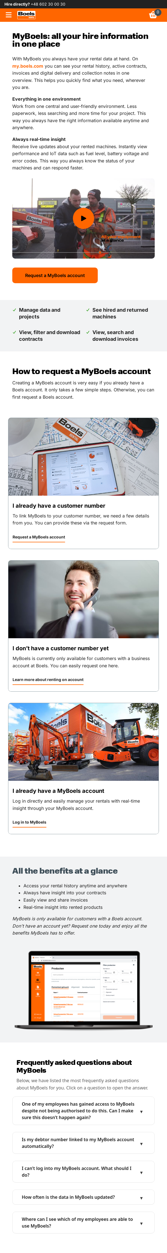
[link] (26, 15)
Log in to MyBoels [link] (29, 822)
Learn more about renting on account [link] (48, 679)
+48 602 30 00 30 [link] (48, 4)
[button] (39, 537)
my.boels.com (27, 66)
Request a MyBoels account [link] (39, 537)
